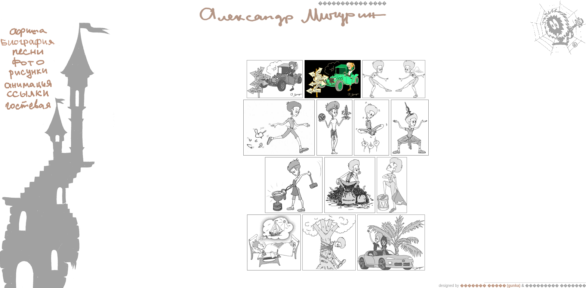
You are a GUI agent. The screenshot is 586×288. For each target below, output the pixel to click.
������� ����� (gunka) (490, 286)
